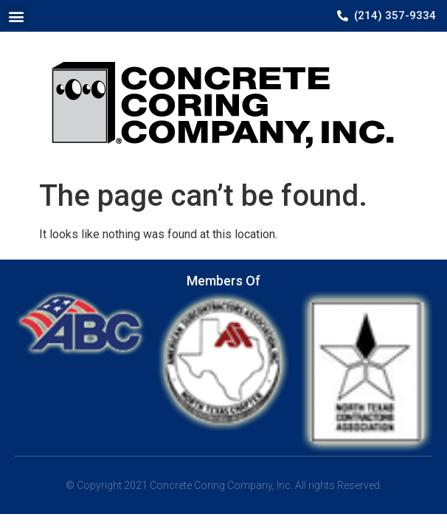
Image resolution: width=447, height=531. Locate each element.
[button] (16, 16)
